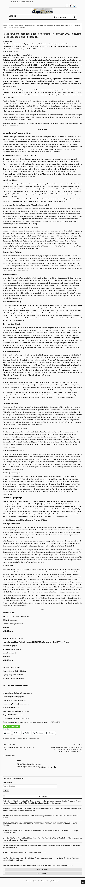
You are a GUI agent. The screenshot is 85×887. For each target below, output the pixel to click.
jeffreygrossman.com (27, 177)
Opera (7, 739)
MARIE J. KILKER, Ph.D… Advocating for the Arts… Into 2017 (18, 748)
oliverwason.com (62, 516)
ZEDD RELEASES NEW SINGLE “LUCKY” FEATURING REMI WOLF (24, 853)
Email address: (7, 783)
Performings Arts (34, 739)
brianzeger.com (38, 562)
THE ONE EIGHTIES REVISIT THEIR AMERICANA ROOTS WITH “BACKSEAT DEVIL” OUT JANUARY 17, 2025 (38, 865)
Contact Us (14, 2)
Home (11, 25)
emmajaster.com (17, 469)
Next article (77, 744)
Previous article (9, 744)
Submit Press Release (26, 2)
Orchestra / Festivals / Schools (18, 739)
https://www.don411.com (31, 767)
